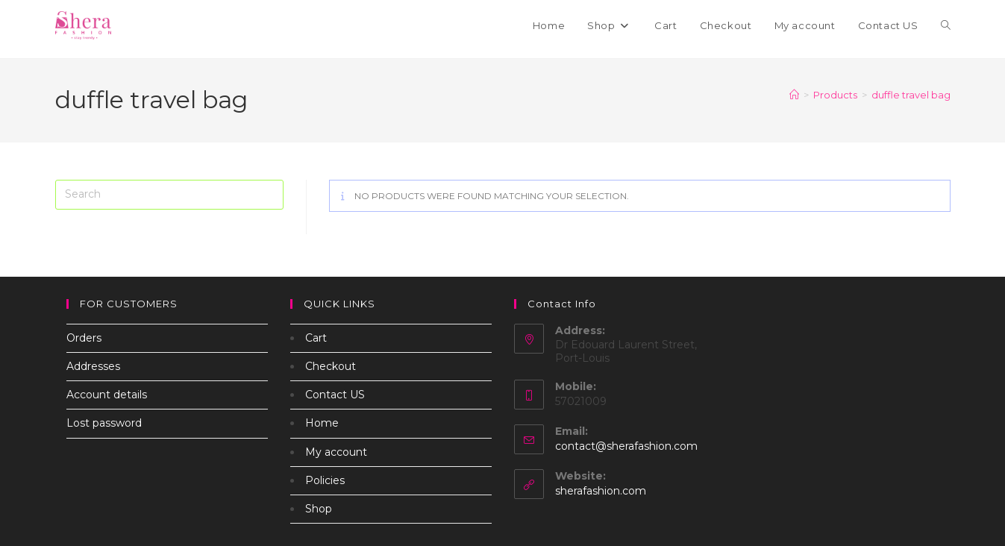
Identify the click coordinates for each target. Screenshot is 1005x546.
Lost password (104, 423)
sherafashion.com (600, 491)
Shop (318, 508)
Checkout (330, 366)
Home (322, 423)
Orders (83, 338)
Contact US (335, 394)
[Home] (794, 95)
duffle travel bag (911, 95)
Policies (325, 480)
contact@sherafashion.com (626, 446)
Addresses (93, 366)
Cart (316, 338)
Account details (106, 394)
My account (336, 452)
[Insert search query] (169, 195)
